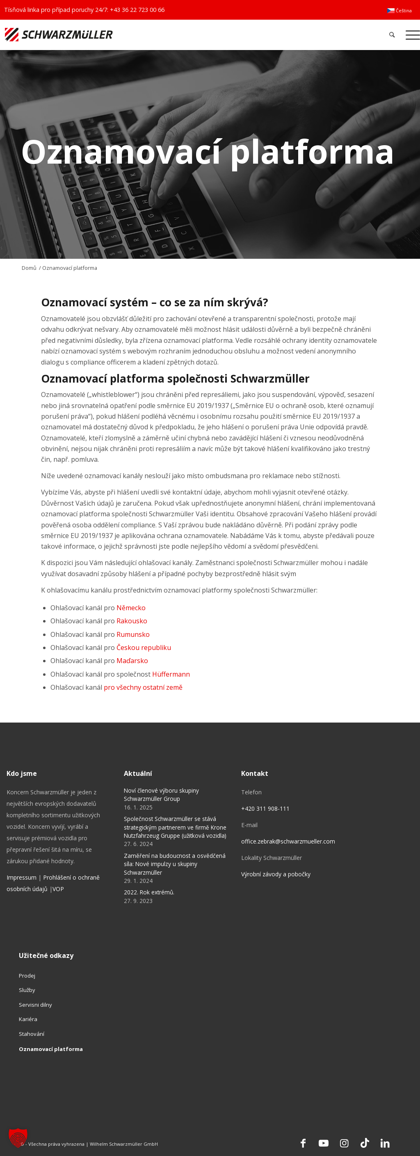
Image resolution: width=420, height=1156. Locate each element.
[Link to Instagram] (344, 1143)
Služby (27, 990)
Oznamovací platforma (51, 1049)
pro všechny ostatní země (143, 687)
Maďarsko (132, 660)
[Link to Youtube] (323, 1143)
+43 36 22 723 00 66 (137, 10)
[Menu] (410, 34)
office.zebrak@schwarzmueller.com (288, 841)
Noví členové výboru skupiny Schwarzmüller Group (161, 795)
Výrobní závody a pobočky (275, 874)
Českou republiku (143, 647)
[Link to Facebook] (303, 1143)
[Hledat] (392, 34)
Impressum (22, 877)
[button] (18, 1138)
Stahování (31, 1033)
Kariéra (28, 1019)
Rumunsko (133, 634)
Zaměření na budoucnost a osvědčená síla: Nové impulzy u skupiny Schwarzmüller (175, 864)
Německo (131, 607)
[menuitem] (399, 10)
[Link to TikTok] (364, 1143)
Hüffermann (171, 674)
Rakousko (131, 620)
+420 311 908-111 (265, 808)
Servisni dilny (35, 1004)
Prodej (27, 975)
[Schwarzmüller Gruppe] (124, 34)
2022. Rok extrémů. (149, 892)
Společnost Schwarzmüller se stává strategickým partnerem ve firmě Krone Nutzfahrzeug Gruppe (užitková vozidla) (175, 827)
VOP (58, 889)
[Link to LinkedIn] (385, 1143)
